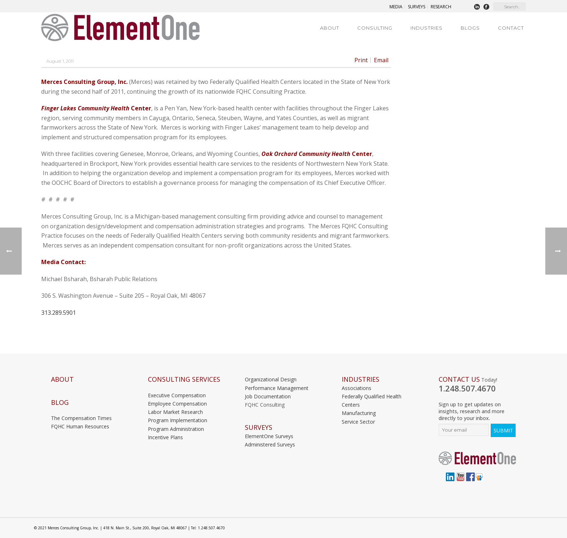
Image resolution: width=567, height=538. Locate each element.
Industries (426, 28)
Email (381, 60)
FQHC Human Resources (80, 426)
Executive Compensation (177, 395)
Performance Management (276, 388)
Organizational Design (271, 379)
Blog (60, 402)
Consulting (374, 28)
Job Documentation (268, 396)
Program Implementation (177, 420)
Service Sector (358, 421)
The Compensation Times (81, 418)
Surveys (258, 427)
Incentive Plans (165, 437)
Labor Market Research (175, 411)
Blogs (470, 28)
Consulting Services (184, 379)
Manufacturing (359, 413)
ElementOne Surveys (269, 436)
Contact (511, 28)
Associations (356, 388)
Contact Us (459, 379)
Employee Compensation (177, 403)
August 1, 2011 (60, 61)
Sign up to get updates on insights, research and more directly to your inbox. (471, 411)
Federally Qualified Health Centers (371, 400)
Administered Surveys (270, 444)
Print (361, 60)
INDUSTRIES (360, 379)
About (329, 28)
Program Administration (176, 428)
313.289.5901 (58, 313)
